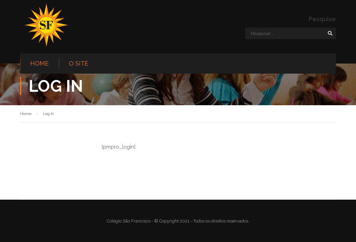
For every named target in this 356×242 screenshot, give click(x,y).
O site (78, 63)
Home (39, 63)
